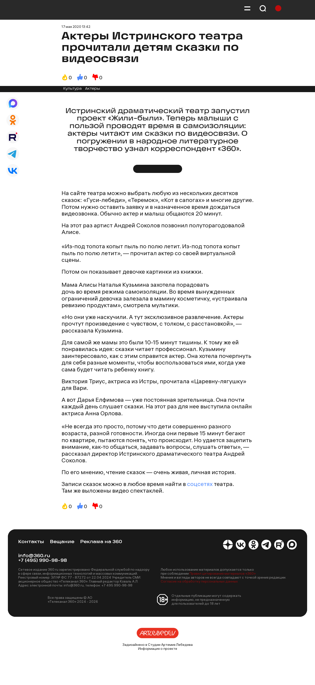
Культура (72, 88)
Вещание (62, 542)
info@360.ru (34, 556)
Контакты (31, 542)
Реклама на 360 (101, 542)
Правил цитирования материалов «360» (222, 573)
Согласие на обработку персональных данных (199, 581)
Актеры (92, 88)
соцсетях (200, 483)
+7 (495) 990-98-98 (42, 561)
